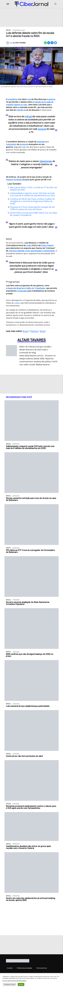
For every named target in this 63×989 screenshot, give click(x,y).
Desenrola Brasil (15, 288)
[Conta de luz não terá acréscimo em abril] (31, 731)
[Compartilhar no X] (55, 42)
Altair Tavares (19, 43)
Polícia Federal (47, 245)
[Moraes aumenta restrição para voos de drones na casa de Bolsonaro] (31, 473)
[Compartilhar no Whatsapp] (45, 42)
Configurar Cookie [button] (9, 984)
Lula (29, 99)
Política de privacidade (24, 968)
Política (34, 331)
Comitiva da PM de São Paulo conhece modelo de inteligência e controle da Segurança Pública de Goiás (32, 201)
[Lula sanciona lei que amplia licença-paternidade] (31, 681)
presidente (12, 99)
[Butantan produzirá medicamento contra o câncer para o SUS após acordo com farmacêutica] (31, 781)
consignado (22, 291)
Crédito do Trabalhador (35, 288)
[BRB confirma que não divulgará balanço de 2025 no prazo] (31, 629)
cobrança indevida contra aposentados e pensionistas (32, 251)
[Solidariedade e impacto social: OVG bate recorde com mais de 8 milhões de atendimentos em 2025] (31, 421)
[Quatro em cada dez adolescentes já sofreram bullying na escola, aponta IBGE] (31, 873)
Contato (10, 968)
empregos (41, 141)
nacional (42, 129)
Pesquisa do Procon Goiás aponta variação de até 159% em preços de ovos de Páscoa (32, 208)
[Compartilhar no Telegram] (48, 42)
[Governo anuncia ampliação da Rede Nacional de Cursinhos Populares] (31, 577)
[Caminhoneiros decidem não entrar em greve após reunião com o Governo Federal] (31, 827)
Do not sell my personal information (14, 981)
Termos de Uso (41, 968)
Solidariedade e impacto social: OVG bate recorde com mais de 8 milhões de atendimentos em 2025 (32, 194)
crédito (17, 303)
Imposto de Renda (14, 179)
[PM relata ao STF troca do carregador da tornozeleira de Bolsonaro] (31, 525)
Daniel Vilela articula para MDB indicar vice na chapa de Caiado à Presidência (33, 214)
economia (24, 144)
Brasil (29, 116)
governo (51, 99)
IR (23, 179)
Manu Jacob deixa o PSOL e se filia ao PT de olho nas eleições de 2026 (33, 188)
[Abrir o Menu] (8, 4)
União (28, 245)
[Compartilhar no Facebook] (52, 42)
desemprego (46, 161)
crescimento (11, 144)
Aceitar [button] (21, 984)
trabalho (20, 110)
